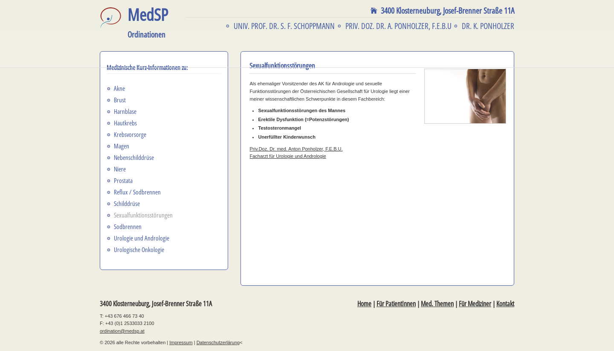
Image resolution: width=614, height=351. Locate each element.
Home (364, 303)
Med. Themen (437, 303)
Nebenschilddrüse (134, 157)
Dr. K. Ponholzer (488, 26)
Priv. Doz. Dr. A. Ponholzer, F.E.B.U (398, 26)
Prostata (123, 180)
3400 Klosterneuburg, (447, 10)
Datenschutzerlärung (218, 342)
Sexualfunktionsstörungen (143, 215)
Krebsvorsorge (130, 134)
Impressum (180, 342)
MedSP (147, 22)
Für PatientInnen (396, 303)
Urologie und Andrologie (141, 238)
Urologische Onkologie (139, 249)
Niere (120, 169)
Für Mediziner (475, 303)
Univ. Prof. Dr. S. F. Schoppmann (284, 26)
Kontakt (505, 303)
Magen (121, 146)
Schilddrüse (127, 203)
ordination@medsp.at (122, 331)
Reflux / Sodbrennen (137, 192)
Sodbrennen (128, 226)
